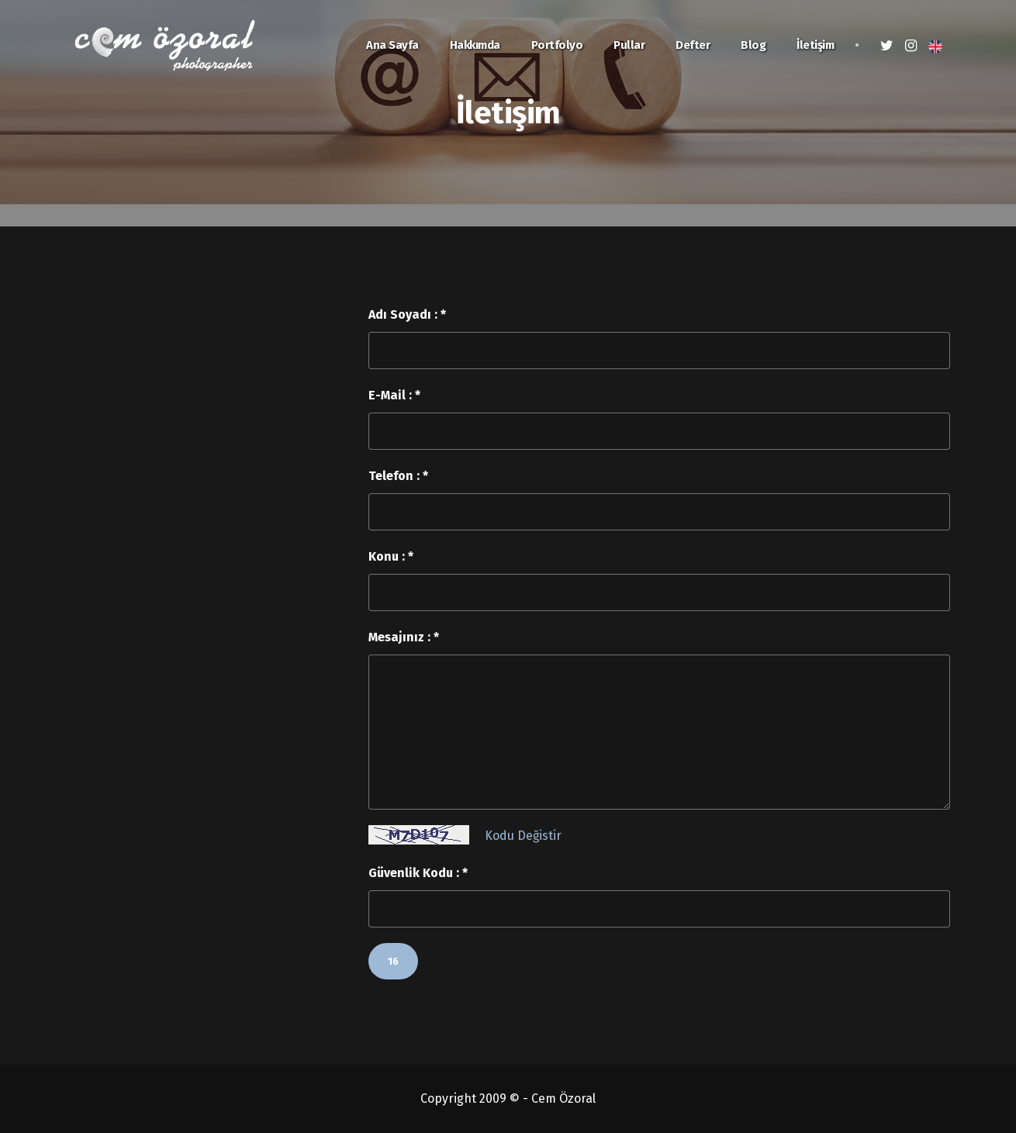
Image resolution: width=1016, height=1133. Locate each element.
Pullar (629, 45)
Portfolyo (557, 45)
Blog (753, 45)
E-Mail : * (394, 395)
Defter (693, 45)
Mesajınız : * (403, 637)
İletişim (815, 45)
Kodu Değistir (523, 835)
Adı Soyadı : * (407, 314)
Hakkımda (475, 45)
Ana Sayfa (392, 45)
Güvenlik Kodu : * (418, 872)
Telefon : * (398, 475)
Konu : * (390, 556)
